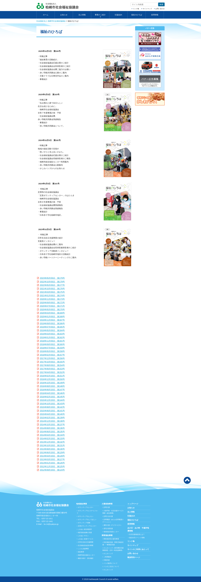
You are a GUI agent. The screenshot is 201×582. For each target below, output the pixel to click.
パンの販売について (110, 563)
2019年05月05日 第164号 (52, 330)
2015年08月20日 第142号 (52, 407)
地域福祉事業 (81, 504)
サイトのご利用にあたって (138, 549)
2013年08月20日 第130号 (52, 449)
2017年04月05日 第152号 (52, 372)
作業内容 (107, 560)
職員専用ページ (133, 557)
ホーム (45, 15)
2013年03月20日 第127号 (52, 459)
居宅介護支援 (108, 528)
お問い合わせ (160, 9)
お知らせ (63, 15)
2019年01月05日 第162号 (52, 337)
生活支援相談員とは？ (137, 534)
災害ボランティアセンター (87, 526)
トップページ (132, 504)
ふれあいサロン (83, 536)
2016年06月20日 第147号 (52, 390)
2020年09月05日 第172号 (52, 303)
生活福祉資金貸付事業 (85, 545)
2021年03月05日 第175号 (52, 292)
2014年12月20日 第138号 (52, 421)
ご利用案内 (107, 557)
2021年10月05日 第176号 (52, 289)
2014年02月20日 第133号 (52, 438)
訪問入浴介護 (108, 516)
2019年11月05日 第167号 (52, 320)
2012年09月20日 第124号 (52, 470)
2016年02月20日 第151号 (52, 376)
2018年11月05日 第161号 (52, 341)
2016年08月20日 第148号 (52, 386)
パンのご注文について (111, 566)
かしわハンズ (108, 553)
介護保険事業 (107, 504)
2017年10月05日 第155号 (52, 362)
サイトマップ (147, 9)
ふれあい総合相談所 (85, 529)
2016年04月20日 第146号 (52, 393)
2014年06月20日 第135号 (52, 432)
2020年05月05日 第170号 (52, 309)
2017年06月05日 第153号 (52, 369)
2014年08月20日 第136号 (52, 428)
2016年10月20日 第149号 (52, 383)
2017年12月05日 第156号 (52, 358)
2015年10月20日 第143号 (52, 404)
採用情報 (154, 15)
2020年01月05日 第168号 (52, 316)
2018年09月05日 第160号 (52, 344)
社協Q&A (118, 15)
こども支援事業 (83, 549)
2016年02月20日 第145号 (52, 397)
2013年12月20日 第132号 (52, 442)
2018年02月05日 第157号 (52, 355)
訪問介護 (107, 507)
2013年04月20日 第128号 (52, 456)
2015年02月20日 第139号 (52, 418)
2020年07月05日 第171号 (52, 306)
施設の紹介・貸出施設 (85, 558)
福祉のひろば (136, 15)
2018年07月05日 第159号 (52, 348)
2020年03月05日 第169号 (52, 313)
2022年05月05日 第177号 (52, 285)
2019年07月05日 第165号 (52, 327)
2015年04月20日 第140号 (52, 414)
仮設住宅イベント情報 (137, 538)
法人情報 (82, 15)
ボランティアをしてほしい (87, 519)
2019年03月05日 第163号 (52, 334)
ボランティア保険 (84, 523)
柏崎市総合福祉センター (86, 555)
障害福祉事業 (107, 535)
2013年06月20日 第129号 (52, 452)
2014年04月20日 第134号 (52, 435)
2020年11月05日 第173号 (52, 299)
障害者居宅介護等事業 (111, 539)
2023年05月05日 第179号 (52, 278)
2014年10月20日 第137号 (52, 424)
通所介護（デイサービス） (113, 525)
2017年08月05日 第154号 (52, 365)
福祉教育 (81, 552)
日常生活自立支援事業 (85, 542)
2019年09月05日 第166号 (52, 323)
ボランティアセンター (85, 507)
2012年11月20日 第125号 (52, 466)
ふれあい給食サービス (85, 539)
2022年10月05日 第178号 (52, 282)
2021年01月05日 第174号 (52, 295)
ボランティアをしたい (85, 516)
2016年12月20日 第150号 (52, 379)
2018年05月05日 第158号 (52, 351)
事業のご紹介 (100, 15)
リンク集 (136, 9)
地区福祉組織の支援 (85, 532)
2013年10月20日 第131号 (52, 445)
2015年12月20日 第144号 (52, 400)
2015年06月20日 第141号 (52, 411)
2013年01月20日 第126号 (52, 463)
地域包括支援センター (111, 532)
